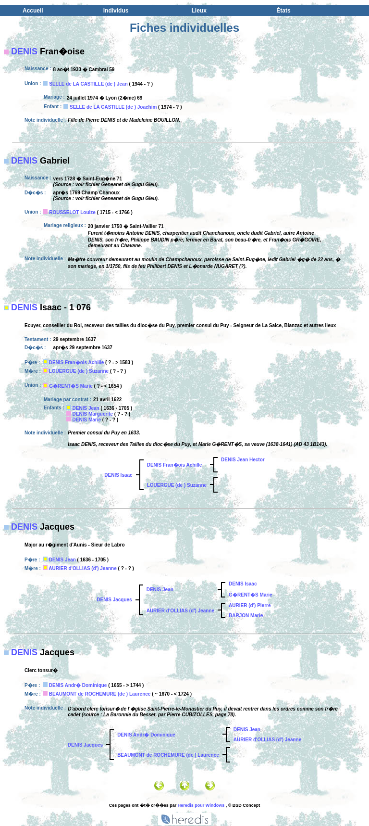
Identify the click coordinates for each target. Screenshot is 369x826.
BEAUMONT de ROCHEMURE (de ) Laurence (100, 694)
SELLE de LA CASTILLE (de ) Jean (88, 84)
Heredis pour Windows (201, 805)
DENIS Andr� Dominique (78, 685)
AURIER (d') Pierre (250, 605)
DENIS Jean (86, 408)
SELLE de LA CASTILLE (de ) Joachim (113, 107)
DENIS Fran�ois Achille (76, 362)
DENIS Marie (87, 419)
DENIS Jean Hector (243, 459)
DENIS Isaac (118, 475)
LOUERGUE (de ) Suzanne (79, 371)
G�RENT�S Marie (71, 386)
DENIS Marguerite (93, 414)
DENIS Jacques (114, 599)
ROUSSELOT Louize (72, 212)
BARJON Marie (246, 615)
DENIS (24, 51)
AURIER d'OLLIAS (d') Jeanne (82, 568)
